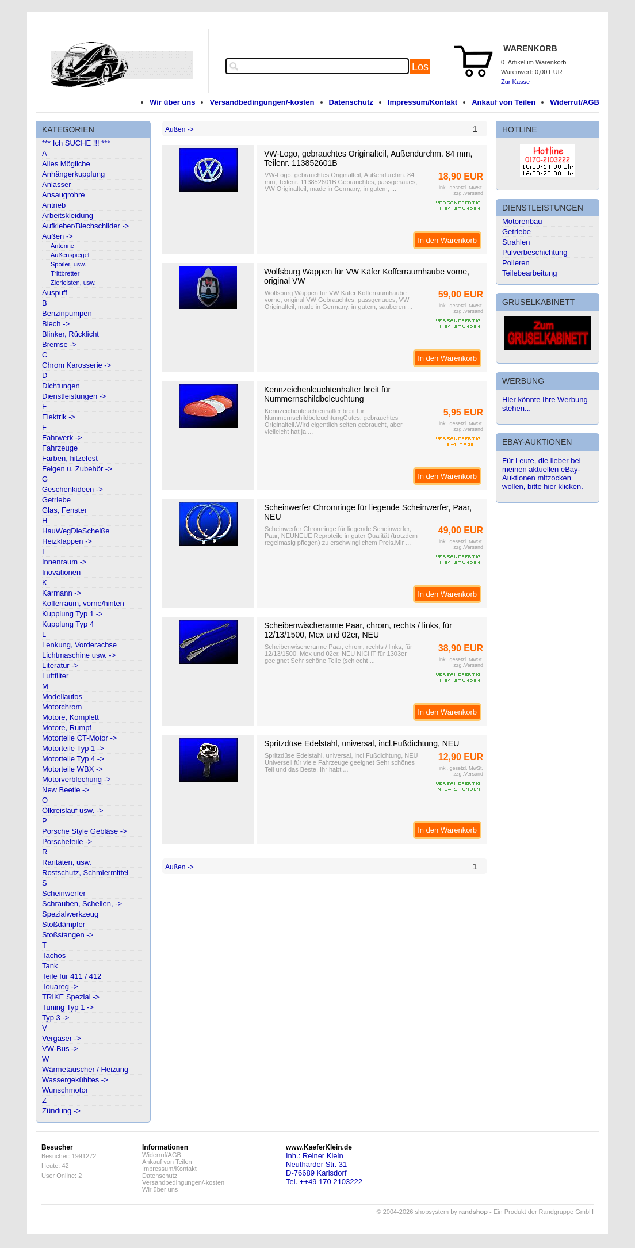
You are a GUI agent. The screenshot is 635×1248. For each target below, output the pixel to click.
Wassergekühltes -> (75, 1079)
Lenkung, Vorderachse (79, 644)
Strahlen (516, 242)
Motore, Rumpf (66, 727)
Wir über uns (172, 102)
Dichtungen (61, 385)
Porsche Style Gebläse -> (84, 831)
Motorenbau (522, 221)
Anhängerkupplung (73, 174)
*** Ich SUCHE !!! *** (76, 143)
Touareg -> (60, 986)
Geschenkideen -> (72, 489)
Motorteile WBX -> (72, 769)
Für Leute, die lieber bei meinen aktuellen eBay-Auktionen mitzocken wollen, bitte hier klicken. (542, 473)
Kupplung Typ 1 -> (72, 613)
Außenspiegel (70, 254)
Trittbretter (65, 273)
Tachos (54, 955)
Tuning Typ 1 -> (68, 1007)
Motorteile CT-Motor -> (79, 738)
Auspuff (54, 292)
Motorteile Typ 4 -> (73, 758)
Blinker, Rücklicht (70, 334)
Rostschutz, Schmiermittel (85, 872)
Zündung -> (61, 1110)
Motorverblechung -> (76, 779)
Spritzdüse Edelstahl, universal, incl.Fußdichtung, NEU (361, 743)
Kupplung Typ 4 (68, 624)
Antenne (62, 245)
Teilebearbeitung (529, 273)
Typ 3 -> (55, 1017)
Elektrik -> (58, 417)
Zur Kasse (515, 81)
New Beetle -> (65, 789)
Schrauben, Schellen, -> (82, 903)
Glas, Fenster (64, 510)
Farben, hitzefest (70, 458)
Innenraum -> (64, 562)
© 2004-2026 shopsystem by (432, 1211)
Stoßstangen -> (67, 934)
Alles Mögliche (66, 163)
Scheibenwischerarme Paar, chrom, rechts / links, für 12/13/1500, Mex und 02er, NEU (358, 630)
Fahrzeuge (60, 448)
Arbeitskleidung (67, 215)
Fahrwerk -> (62, 437)
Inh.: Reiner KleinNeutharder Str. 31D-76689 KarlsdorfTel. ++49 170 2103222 (324, 1168)
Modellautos (62, 696)
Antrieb (54, 205)
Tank (50, 965)
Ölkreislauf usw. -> (73, 810)
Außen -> (57, 236)
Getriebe (56, 499)
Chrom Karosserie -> (76, 365)
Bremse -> (59, 344)
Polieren (516, 262)
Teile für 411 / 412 (71, 976)
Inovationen (61, 572)
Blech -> (56, 323)
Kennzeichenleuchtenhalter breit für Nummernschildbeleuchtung (327, 394)
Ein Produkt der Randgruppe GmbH (544, 1211)
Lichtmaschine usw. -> (79, 655)
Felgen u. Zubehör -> (77, 468)
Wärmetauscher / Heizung (85, 1069)
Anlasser (56, 184)
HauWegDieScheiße (76, 530)
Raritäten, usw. (66, 862)
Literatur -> (60, 665)
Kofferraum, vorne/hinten (83, 603)
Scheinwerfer (64, 893)
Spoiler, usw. (68, 264)
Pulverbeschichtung (534, 252)
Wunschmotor (65, 1090)
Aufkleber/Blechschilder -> (85, 226)
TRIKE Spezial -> (71, 997)
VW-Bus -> (60, 1048)
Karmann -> (61, 593)
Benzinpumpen (67, 313)
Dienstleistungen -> (74, 396)
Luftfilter (55, 675)
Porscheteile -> (67, 841)
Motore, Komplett (70, 717)
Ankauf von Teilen (503, 102)
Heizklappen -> (67, 541)
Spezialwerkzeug (70, 914)
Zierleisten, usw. (73, 282)
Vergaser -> (61, 1038)
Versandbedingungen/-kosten (261, 102)
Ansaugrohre (63, 194)
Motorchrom (62, 707)
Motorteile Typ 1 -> (73, 748)
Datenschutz (351, 102)
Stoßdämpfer (63, 924)
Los (420, 66)
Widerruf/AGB (574, 102)
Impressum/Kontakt (422, 102)
